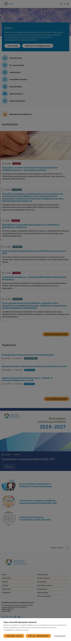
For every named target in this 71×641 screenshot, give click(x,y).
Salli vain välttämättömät (38, 636)
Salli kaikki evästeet (14, 636)
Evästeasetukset (60, 636)
